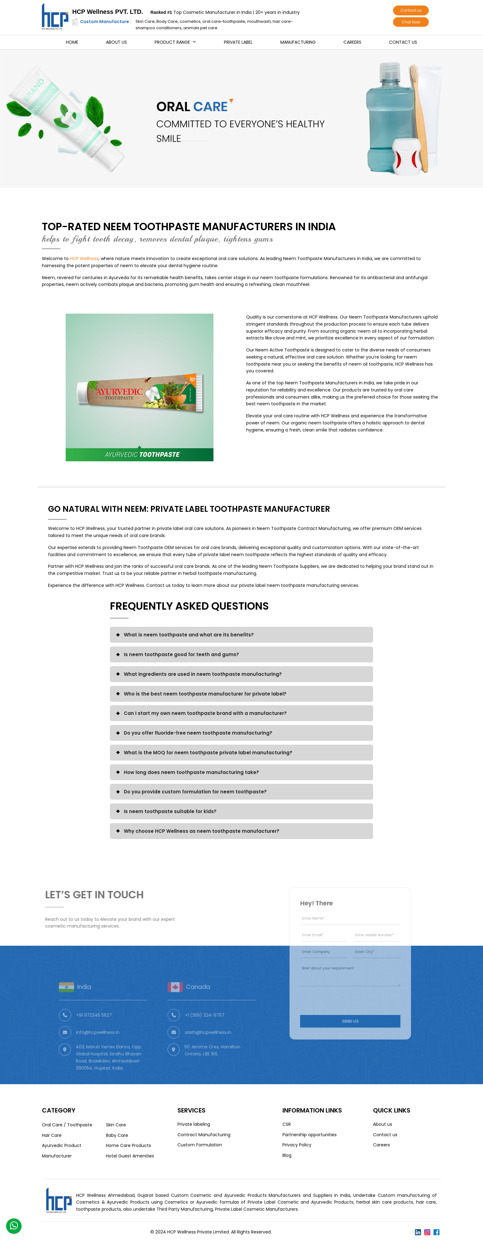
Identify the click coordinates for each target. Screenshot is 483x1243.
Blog (286, 1155)
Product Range (172, 42)
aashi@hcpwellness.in (208, 1047)
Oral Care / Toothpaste (67, 1125)
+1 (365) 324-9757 (205, 1030)
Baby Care (117, 1135)
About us (116, 42)
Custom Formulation (199, 1145)
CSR (286, 1124)
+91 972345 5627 (94, 1030)
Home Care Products (128, 1145)
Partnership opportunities (309, 1135)
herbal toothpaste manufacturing (219, 573)
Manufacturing (298, 42)
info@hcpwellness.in (98, 1047)
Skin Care (116, 1125)
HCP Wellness (84, 258)
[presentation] (341, 991)
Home (72, 42)
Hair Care (52, 1135)
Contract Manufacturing (203, 1135)
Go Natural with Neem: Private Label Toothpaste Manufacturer (189, 509)
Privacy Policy (296, 1145)
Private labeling (193, 1124)
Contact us (411, 10)
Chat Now (411, 22)
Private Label (238, 42)
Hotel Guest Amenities (130, 1156)
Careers (352, 42)
